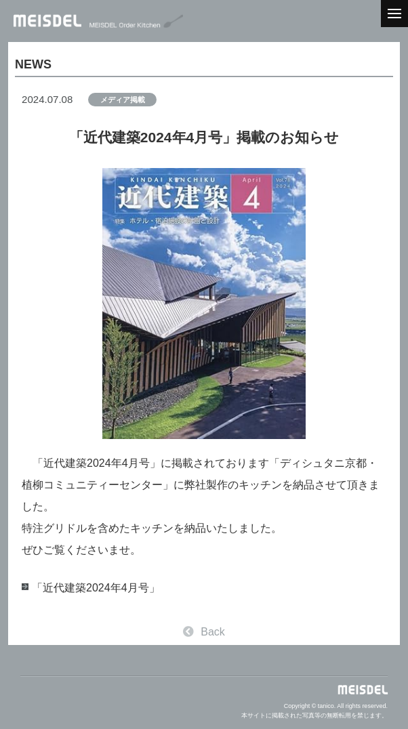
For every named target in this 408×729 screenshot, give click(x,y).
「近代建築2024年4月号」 (96, 587)
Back (204, 632)
